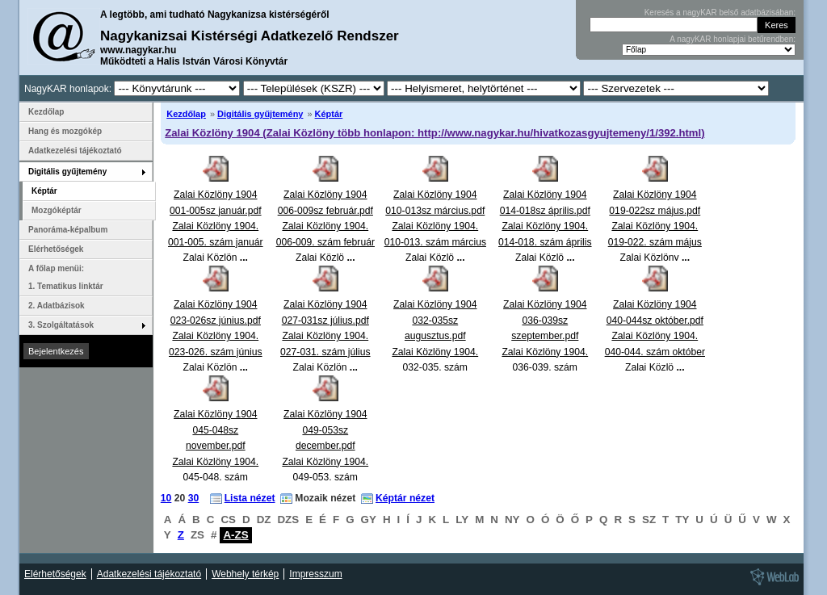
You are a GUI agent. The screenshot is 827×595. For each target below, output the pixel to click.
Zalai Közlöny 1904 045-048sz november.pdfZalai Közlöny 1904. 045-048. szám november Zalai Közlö (215, 461)
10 (166, 498)
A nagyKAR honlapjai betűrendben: (733, 39)
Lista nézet (250, 498)
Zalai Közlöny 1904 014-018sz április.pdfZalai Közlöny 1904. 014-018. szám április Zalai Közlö (545, 226)
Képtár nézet (405, 498)
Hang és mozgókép (65, 131)
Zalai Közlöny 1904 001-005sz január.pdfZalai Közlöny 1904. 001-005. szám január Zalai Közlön (215, 226)
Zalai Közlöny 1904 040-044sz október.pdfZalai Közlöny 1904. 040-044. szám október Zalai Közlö (655, 336)
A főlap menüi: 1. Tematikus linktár (65, 277)
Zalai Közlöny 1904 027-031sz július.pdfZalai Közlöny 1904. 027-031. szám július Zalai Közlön (325, 336)
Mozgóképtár (56, 210)
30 (193, 498)
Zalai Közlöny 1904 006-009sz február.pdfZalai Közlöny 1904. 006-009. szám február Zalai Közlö (325, 226)
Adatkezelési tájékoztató (75, 150)
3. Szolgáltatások (61, 325)
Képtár (329, 114)
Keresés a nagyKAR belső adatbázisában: (720, 12)
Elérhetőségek (55, 249)
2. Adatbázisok (56, 305)
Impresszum (315, 574)
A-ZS (235, 535)
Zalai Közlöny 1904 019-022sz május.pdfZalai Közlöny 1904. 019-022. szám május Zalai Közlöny (655, 226)
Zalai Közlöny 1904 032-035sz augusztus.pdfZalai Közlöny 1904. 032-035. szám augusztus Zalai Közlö (435, 351)
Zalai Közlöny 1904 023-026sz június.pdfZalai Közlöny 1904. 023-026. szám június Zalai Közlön (215, 336)
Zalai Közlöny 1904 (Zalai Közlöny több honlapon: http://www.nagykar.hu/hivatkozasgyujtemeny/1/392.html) (434, 133)
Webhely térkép (245, 574)
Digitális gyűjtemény (260, 114)
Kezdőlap (186, 114)
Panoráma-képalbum (67, 229)
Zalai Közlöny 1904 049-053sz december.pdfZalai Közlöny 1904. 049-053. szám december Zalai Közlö (325, 461)
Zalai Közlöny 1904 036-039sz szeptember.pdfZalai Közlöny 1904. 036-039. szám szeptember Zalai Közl (545, 351)
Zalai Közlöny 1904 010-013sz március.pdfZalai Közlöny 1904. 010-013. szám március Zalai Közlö (435, 226)
